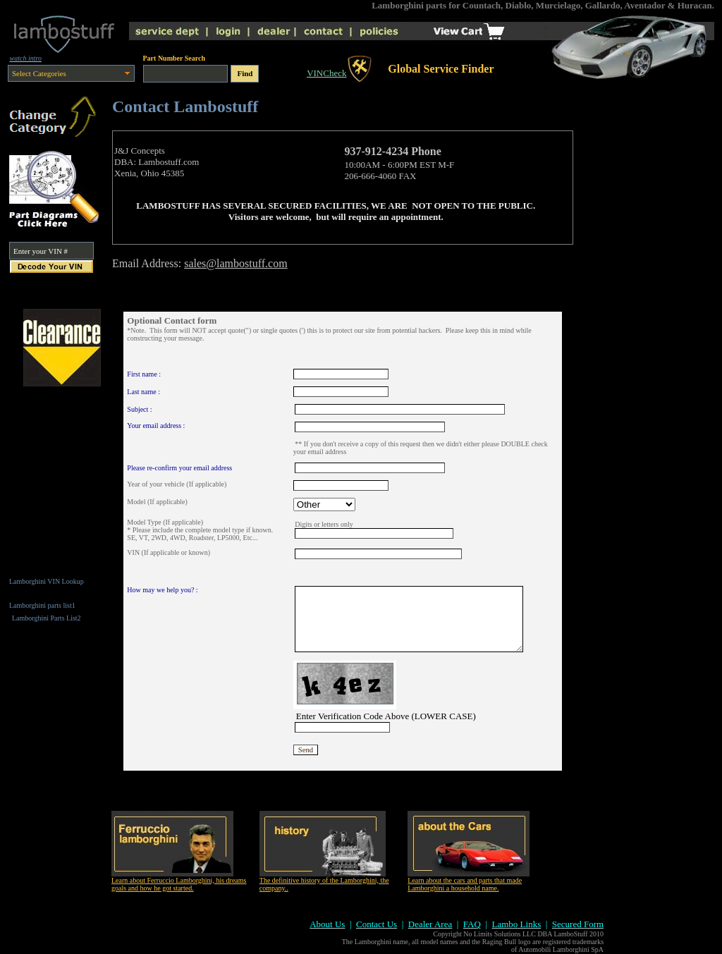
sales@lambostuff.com (235, 263)
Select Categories (39, 73)
